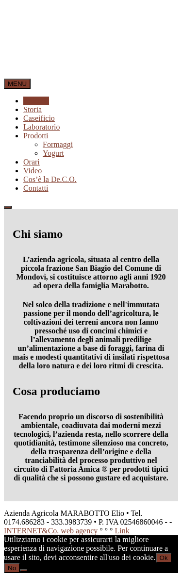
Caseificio (39, 118)
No (12, 568)
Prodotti (36, 136)
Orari (31, 162)
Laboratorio (41, 127)
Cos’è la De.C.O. (50, 179)
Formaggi (58, 144)
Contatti (36, 188)
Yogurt (53, 153)
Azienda (36, 101)
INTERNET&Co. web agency (51, 531)
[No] (24, 570)
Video (32, 170)
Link (122, 531)
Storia (32, 109)
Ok (164, 557)
